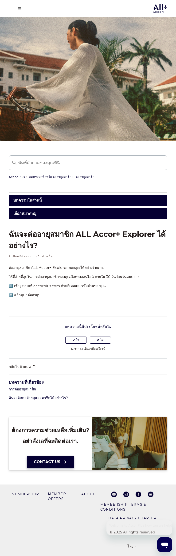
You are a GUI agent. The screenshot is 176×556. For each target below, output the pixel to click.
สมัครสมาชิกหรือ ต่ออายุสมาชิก (50, 177)
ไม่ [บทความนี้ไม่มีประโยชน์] (100, 340)
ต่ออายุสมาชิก (85, 177)
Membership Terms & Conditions (123, 507)
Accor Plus (17, 177)
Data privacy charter (132, 518)
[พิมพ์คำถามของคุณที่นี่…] (88, 163)
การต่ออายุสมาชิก (22, 389)
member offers (57, 496)
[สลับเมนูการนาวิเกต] (19, 8)
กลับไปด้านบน (22, 366)
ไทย (132, 546)
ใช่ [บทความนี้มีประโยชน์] (75, 340)
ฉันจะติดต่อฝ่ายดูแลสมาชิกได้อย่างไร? (38, 398)
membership (25, 494)
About (88, 494)
